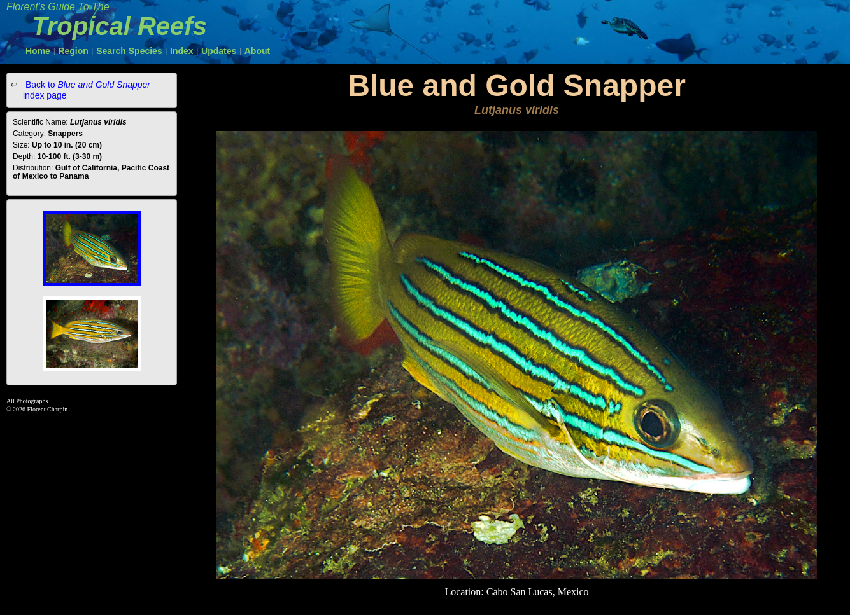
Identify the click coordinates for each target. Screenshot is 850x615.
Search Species (129, 51)
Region (73, 51)
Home (37, 51)
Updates (218, 51)
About (257, 51)
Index (182, 51)
